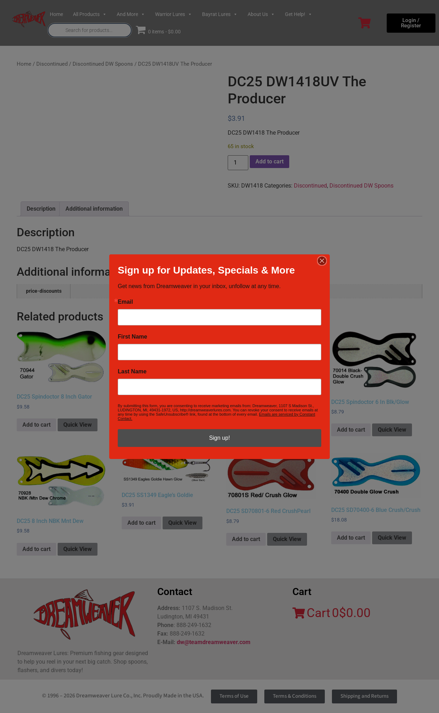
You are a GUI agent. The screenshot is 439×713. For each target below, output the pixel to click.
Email (125, 302)
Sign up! (219, 438)
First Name (132, 337)
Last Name (132, 371)
